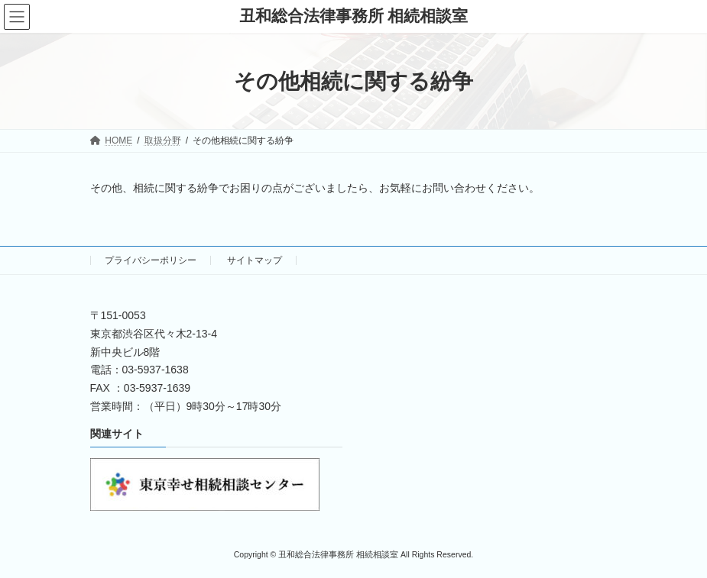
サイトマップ (254, 260)
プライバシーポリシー (150, 260)
